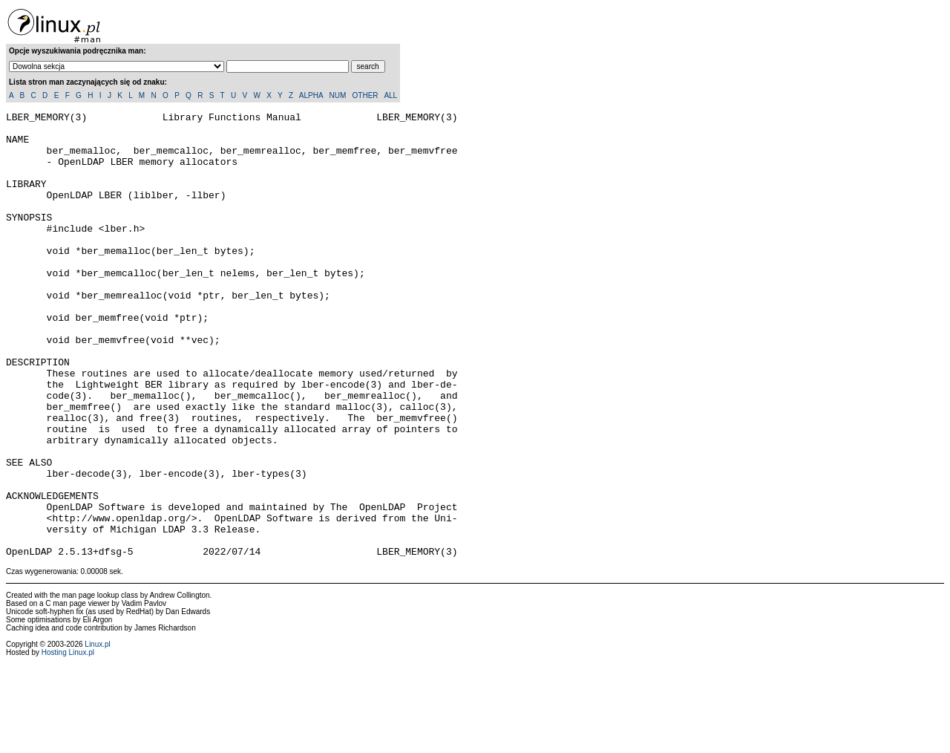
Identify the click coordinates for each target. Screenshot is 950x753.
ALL (390, 95)
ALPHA (311, 95)
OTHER (366, 95)
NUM (337, 95)
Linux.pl (97, 733)
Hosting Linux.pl (68, 741)
